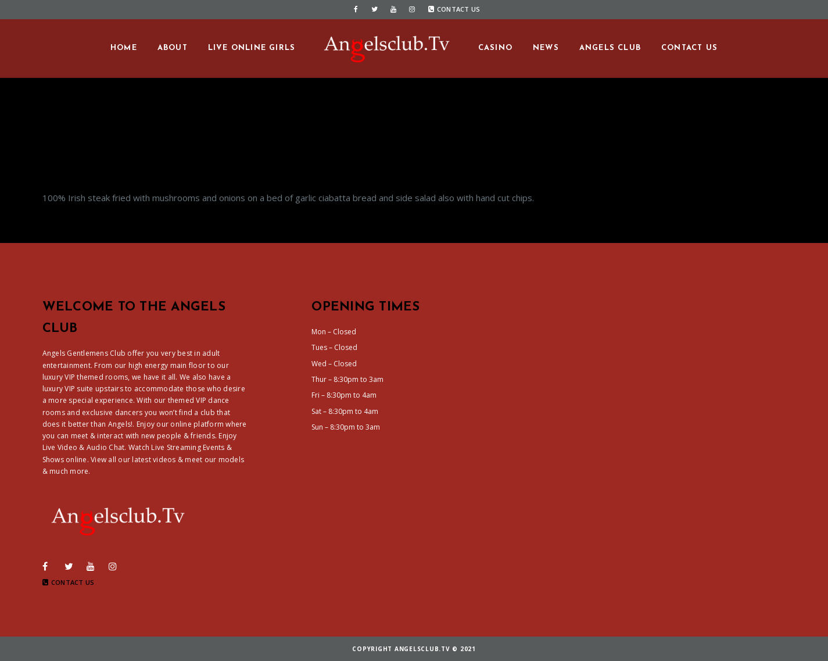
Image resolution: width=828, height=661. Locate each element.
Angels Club (610, 48)
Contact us (689, 48)
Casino (495, 48)
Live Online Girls (251, 48)
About (172, 48)
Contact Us (454, 9)
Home (123, 48)
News (546, 48)
